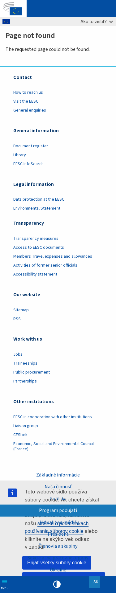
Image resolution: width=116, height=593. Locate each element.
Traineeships (25, 363)
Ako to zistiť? (96, 21)
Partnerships (25, 381)
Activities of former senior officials (45, 265)
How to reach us (28, 92)
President (58, 534)
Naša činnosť (58, 486)
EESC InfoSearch (28, 164)
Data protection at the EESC (38, 199)
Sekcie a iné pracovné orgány (58, 557)
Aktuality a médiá (58, 522)
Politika (58, 498)
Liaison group (25, 426)
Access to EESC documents (38, 247)
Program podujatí (58, 510)
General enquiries (29, 110)
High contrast (56, 584)
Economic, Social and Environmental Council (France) (53, 446)
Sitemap (21, 310)
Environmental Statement (36, 208)
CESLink (20, 435)
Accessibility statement (35, 274)
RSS (17, 319)
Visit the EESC (25, 101)
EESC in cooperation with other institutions (52, 417)
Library (19, 155)
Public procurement (31, 372)
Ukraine (58, 569)
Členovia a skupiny (58, 546)
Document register (30, 146)
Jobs (18, 354)
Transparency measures (35, 238)
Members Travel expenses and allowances (52, 256)
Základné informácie (58, 475)
